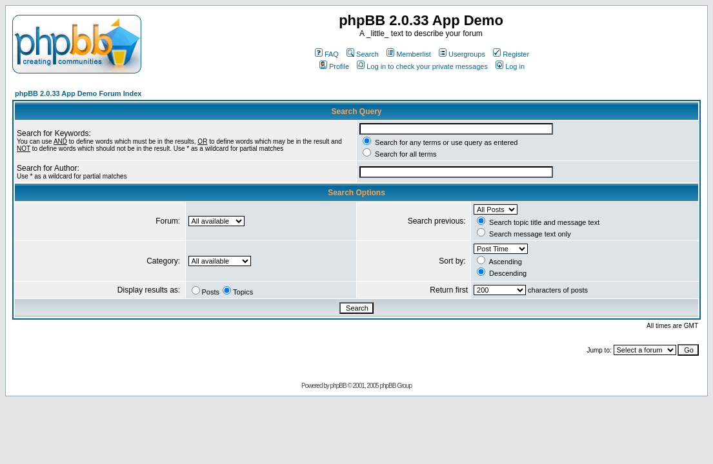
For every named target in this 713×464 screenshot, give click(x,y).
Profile (334, 66)
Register (511, 54)
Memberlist (409, 54)
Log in (510, 66)
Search (362, 54)
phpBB (338, 385)
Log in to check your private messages (422, 66)
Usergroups (462, 54)
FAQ (327, 54)
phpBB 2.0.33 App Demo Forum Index (78, 93)
